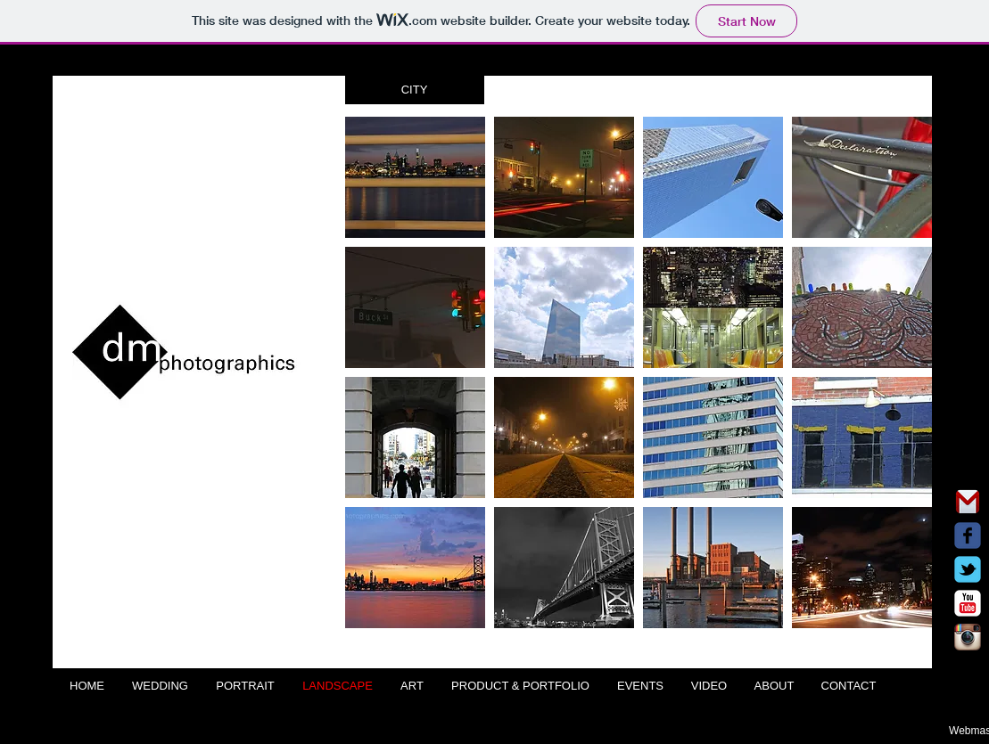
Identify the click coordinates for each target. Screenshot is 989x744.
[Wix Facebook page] (967, 535)
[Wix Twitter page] (967, 569)
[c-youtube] (967, 603)
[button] (414, 90)
